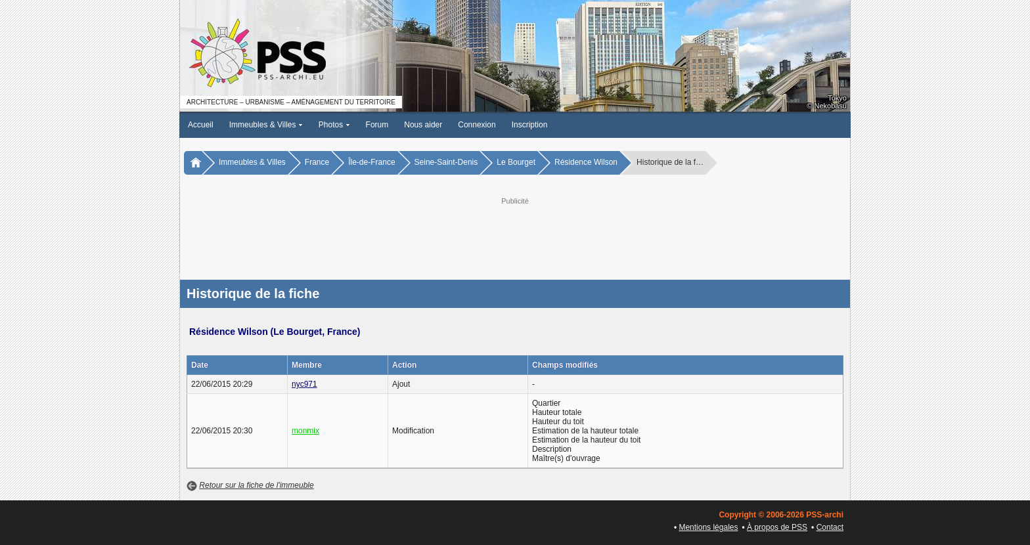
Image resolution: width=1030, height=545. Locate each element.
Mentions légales (708, 527)
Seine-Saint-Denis (446, 162)
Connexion (476, 124)
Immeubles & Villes (266, 124)
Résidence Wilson (585, 162)
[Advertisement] (515, 237)
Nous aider (423, 124)
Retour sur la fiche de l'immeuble (256, 485)
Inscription (530, 124)
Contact (830, 527)
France (317, 162)
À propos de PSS (777, 527)
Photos (334, 124)
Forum (377, 124)
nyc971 (304, 384)
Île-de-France (371, 162)
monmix (305, 430)
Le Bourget (516, 162)
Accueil (200, 124)
